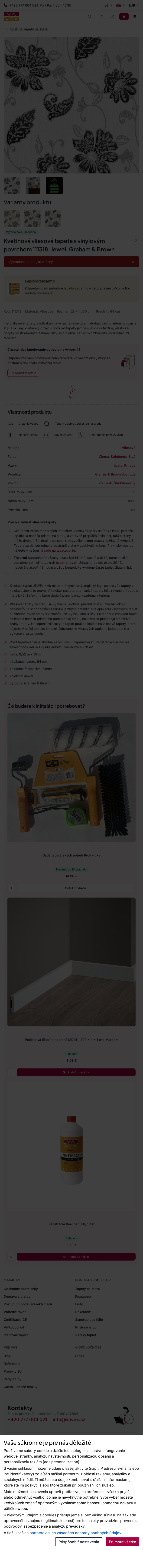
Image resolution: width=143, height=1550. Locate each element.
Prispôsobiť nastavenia (78, 1541)
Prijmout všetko (122, 1541)
